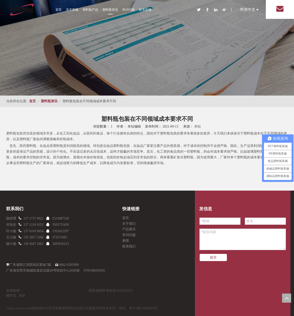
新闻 (125, 240)
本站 (197, 126)
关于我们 (129, 223)
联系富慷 (145, 9)
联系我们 (129, 246)
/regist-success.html (19, 308)
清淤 (22, 295)
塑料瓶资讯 (110, 9)
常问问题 (128, 9)
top (286, 298)
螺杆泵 (11, 295)
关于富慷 (72, 9)
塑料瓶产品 (90, 9)
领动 (122, 308)
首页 (58, 9)
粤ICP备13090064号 (143, 308)
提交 (213, 257)
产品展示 (129, 229)
